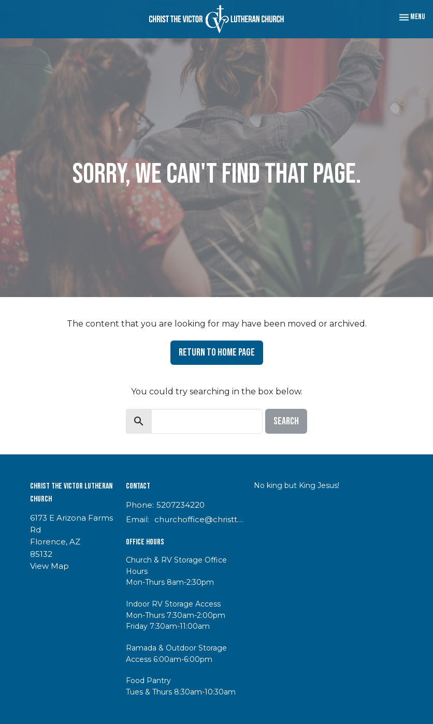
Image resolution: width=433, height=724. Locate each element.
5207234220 (180, 505)
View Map (49, 566)
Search (286, 421)
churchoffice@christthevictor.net (198, 519)
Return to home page (217, 352)
